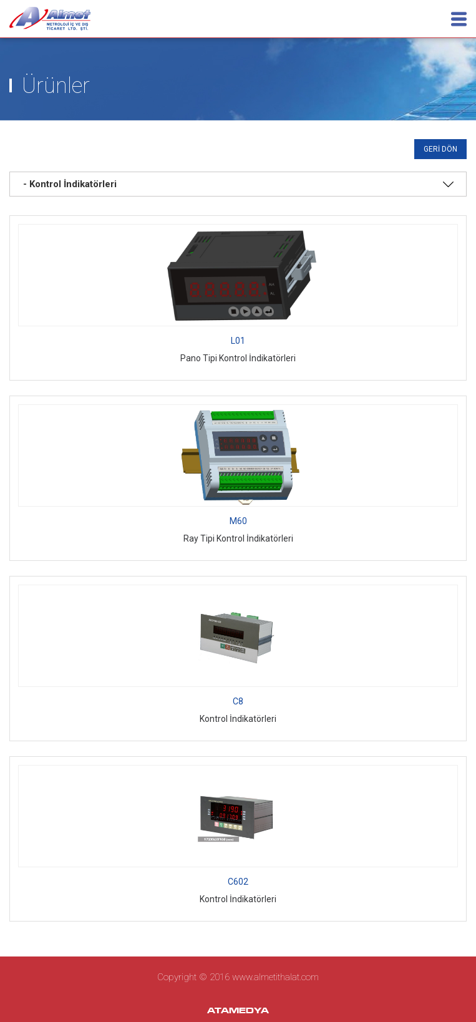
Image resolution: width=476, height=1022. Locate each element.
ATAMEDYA (238, 1011)
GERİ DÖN (440, 149)
